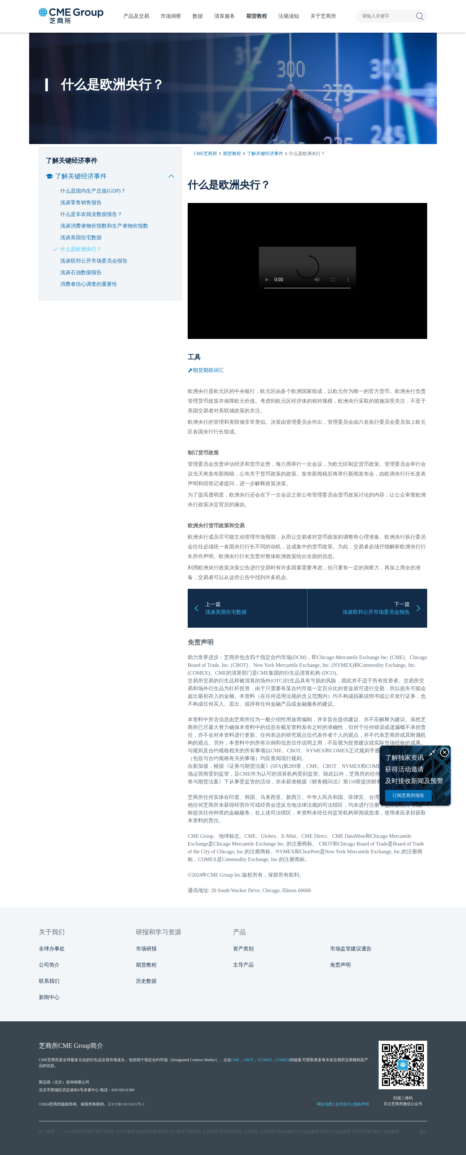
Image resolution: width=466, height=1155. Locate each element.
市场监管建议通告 (351, 948)
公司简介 (49, 965)
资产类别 (243, 948)
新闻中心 (49, 997)
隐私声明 (361, 1104)
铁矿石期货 (105, 1131)
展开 (423, 1131)
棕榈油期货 (285, 1131)
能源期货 (144, 1131)
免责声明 (340, 965)
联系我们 (49, 981)
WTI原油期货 (307, 1131)
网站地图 (324, 1104)
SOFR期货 (73, 1131)
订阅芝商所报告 (408, 795)
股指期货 (160, 1131)
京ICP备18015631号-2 (126, 1104)
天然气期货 (361, 1131)
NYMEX (265, 1060)
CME (220, 673)
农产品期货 (125, 1131)
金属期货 (210, 1131)
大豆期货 (251, 1131)
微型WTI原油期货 (335, 1131)
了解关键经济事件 (265, 153)
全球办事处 (52, 948)
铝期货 (88, 1131)
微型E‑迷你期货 (385, 1131)
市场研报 (146, 948)
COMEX (283, 1060)
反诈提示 (343, 1104)
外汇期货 (177, 1131)
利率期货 (193, 1131)
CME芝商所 (205, 153)
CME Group (201, 836)
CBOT (248, 1060)
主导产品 (243, 965)
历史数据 (146, 981)
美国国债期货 (230, 1131)
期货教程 (232, 153)
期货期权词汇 (206, 370)
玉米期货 (267, 1131)
